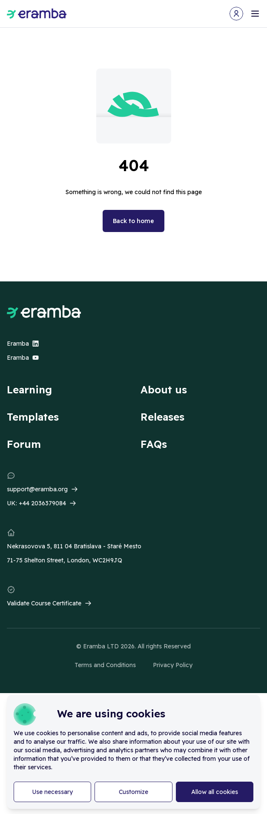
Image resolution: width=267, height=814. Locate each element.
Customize (133, 792)
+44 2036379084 (42, 503)
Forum (24, 444)
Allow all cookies (214, 792)
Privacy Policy (172, 665)
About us (164, 389)
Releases (162, 416)
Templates (33, 416)
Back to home (133, 221)
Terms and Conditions (105, 665)
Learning (29, 389)
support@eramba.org (37, 489)
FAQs (154, 444)
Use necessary (52, 792)
